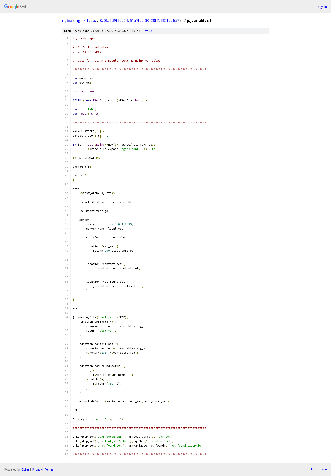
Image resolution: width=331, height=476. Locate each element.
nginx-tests (86, 20)
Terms (48, 469)
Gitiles (25, 469)
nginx (67, 20)
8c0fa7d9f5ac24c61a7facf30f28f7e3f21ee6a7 (139, 20)
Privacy (37, 469)
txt (313, 469)
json (323, 469)
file (148, 31)
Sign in (322, 7)
